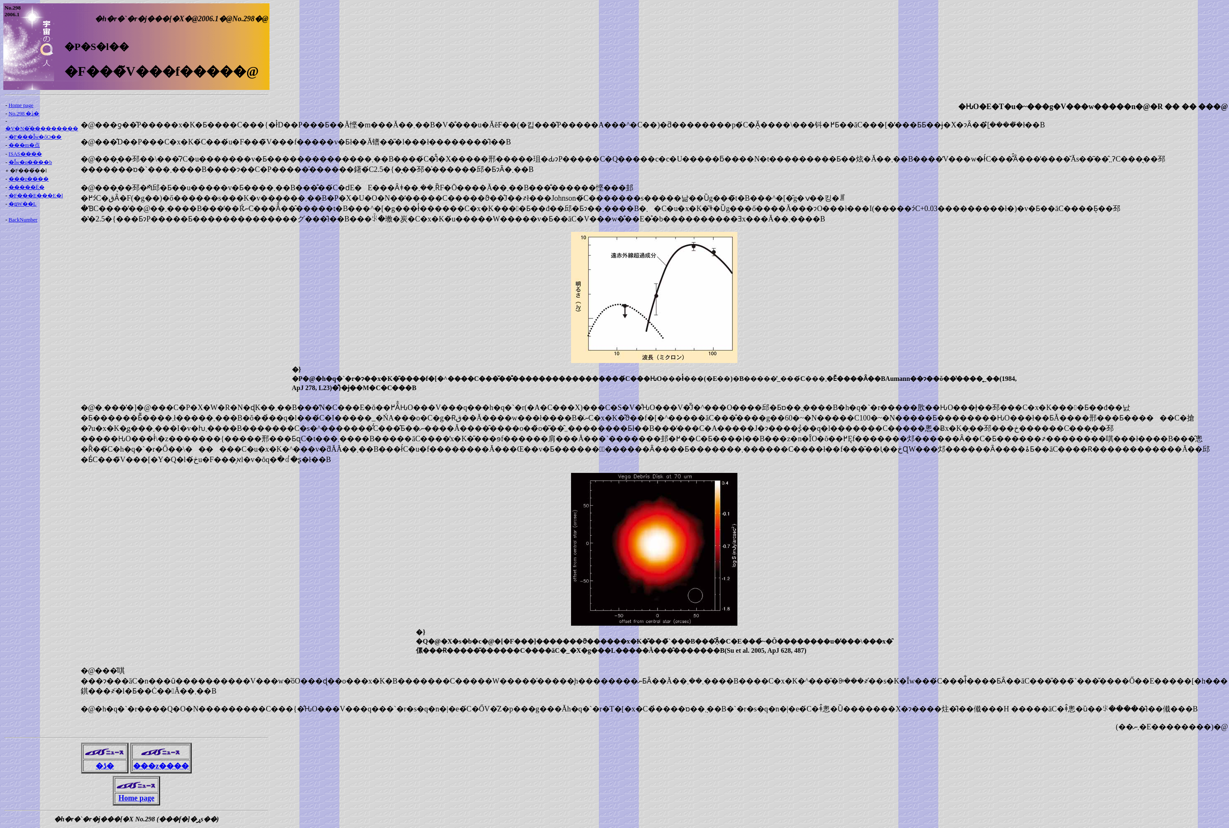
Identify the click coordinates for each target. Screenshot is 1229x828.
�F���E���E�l (36, 195)
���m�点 (24, 145)
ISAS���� (25, 154)
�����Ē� (27, 187)
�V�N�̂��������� (41, 128)
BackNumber (23, 219)
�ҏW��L (23, 204)
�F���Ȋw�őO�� (35, 137)
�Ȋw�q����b (30, 162)
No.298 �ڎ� (24, 113)
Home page (21, 105)
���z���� (29, 179)
